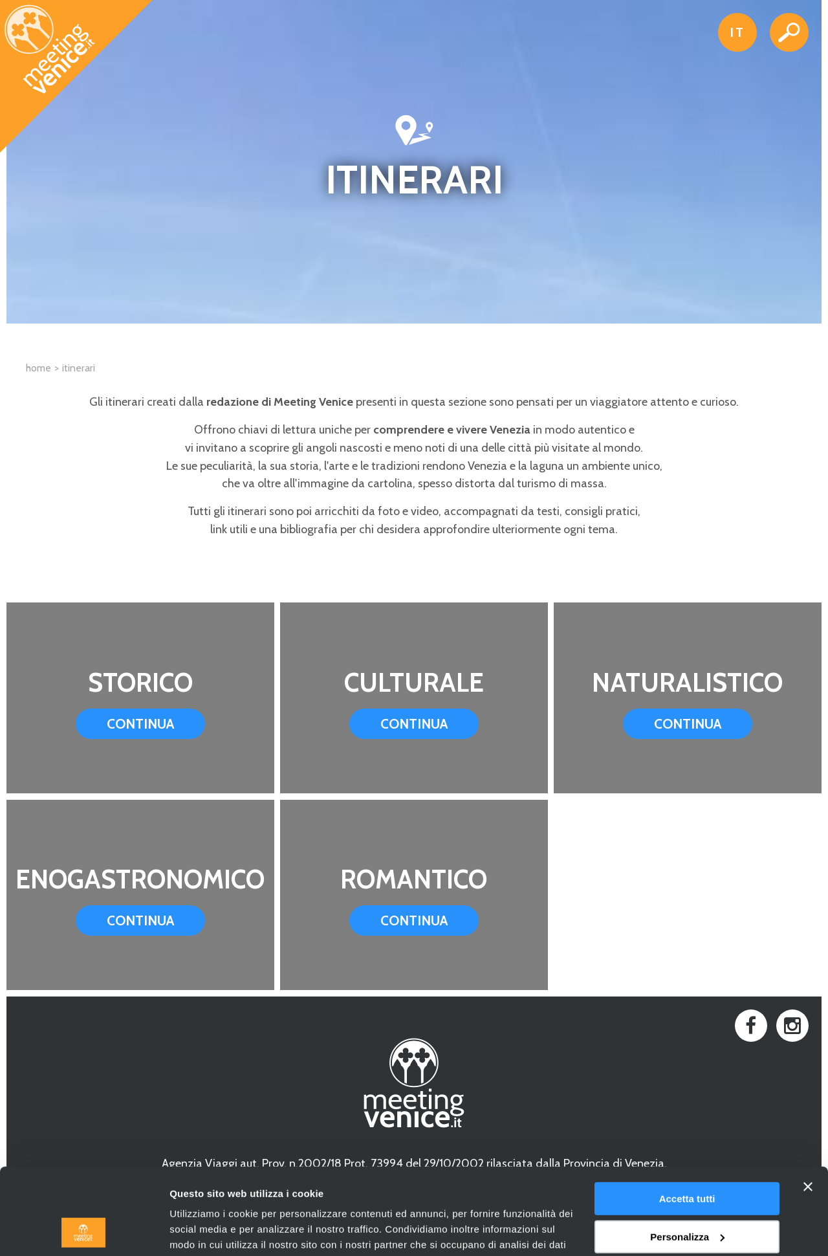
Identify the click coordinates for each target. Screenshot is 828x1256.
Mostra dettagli (204, 1230)
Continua (140, 724)
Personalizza (687, 1155)
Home (38, 368)
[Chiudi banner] (807, 1105)
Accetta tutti (687, 1117)
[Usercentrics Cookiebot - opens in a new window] (83, 1230)
